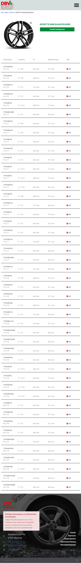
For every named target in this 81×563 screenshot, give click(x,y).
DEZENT (11, 12)
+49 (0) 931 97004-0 (16, 542)
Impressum (72, 534)
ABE (69, 69)
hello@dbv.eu (9, 528)
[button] (76, 5)
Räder (6, 12)
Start (2, 12)
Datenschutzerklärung (68, 541)
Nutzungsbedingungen (68, 545)
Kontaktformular (27, 528)
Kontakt (73, 530)
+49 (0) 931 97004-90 (17, 546)
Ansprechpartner (70, 537)
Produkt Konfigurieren (57, 29)
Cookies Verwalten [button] (69, 550)
